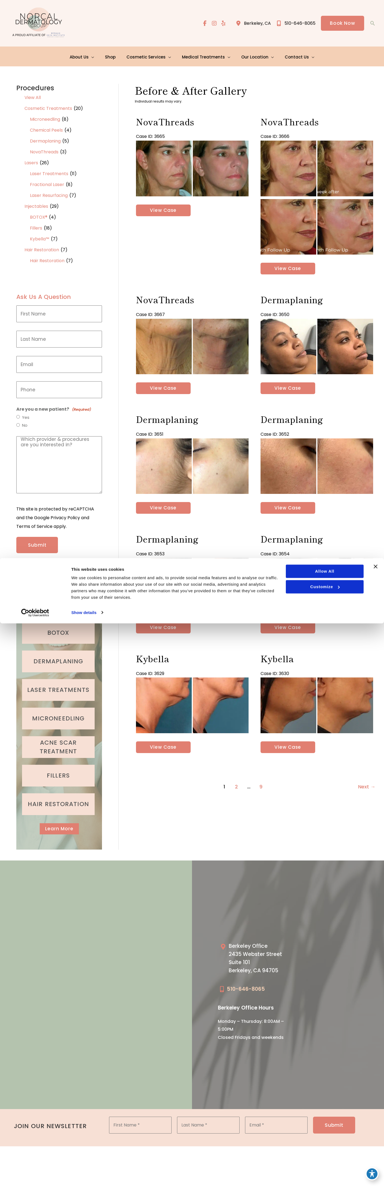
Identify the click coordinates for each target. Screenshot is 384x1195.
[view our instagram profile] (213, 23)
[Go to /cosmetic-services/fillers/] (58, 772)
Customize (324, 1158)
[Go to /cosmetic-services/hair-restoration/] (58, 801)
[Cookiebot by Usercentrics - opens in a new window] (35, 1184)
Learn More (59, 825)
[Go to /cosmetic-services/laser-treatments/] (58, 686)
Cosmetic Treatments (48, 107)
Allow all (324, 1143)
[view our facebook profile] (204, 23)
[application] (94, 55)
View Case (163, 211)
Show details (84, 1184)
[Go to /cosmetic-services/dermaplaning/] (58, 658)
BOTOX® (38, 216)
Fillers (36, 227)
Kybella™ (39, 238)
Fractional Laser (47, 183)
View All (32, 96)
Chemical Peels (46, 129)
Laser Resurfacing (49, 194)
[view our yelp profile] (223, 23)
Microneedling (45, 118)
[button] (342, 23)
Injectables (36, 205)
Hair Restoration (41, 249)
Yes (26, 416)
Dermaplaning (45, 140)
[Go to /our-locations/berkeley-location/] (257, 957)
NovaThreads (44, 151)
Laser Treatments (49, 172)
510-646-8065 (246, 986)
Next (366, 800)
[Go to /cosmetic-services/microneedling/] (58, 715)
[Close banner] (375, 1138)
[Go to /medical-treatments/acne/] (58, 743)
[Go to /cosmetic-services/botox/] (58, 629)
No (25, 424)
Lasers (31, 162)
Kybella (152, 669)
